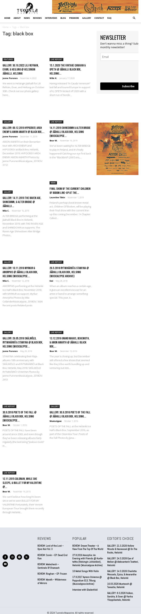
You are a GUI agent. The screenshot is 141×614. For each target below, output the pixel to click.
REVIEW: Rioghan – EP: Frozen (52, 573)
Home (7, 18)
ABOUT (17, 18)
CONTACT (99, 18)
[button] (134, 18)
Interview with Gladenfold (84, 589)
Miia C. (6, 210)
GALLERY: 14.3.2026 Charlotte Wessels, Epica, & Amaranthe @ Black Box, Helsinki (121, 574)
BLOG (63, 18)
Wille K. (53, 78)
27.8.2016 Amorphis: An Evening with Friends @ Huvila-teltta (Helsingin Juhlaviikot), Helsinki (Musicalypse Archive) (87, 560)
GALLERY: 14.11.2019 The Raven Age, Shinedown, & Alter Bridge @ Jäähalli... (22, 202)
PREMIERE (74, 18)
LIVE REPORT (56, 59)
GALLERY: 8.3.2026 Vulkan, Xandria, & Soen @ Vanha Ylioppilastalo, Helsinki (120, 596)
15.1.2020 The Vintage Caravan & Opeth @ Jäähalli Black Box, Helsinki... (68, 69)
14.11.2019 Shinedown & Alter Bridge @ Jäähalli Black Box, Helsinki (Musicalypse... (70, 132)
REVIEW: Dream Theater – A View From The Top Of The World (87, 547)
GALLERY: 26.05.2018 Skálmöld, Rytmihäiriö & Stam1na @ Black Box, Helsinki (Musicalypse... (23, 342)
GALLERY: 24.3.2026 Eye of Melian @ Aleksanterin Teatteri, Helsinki (122, 562)
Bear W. (53, 140)
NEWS (27, 18)
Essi (51, 280)
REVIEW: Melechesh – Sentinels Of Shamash (48, 566)
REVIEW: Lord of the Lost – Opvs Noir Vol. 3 (50, 547)
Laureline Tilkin (57, 197)
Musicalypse (56, 421)
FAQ (109, 18)
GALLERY (86, 18)
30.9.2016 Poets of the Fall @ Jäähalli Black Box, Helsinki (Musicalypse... (20, 416)
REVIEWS (37, 18)
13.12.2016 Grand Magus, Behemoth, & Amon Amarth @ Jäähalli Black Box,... (70, 342)
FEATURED (8, 59)
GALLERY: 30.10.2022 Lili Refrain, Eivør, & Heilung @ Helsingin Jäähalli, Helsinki (21, 69)
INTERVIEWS (51, 18)
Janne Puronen (10, 78)
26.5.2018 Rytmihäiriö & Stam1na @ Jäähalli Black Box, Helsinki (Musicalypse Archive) (69, 272)
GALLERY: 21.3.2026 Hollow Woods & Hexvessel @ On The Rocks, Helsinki (122, 549)
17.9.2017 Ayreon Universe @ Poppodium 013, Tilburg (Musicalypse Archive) (87, 580)
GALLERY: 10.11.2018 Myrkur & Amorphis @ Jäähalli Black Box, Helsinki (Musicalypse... (20, 272)
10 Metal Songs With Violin (85, 571)
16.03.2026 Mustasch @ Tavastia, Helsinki (119, 585)
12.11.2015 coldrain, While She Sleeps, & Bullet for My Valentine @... (22, 483)
